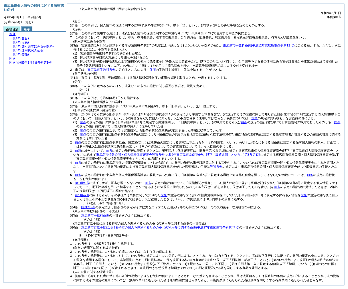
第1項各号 (82, 183)
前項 (153, 69)
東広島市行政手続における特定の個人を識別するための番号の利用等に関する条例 (160, 227)
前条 (254, 118)
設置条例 (216, 166)
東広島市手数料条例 (258, 45)
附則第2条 (88, 207)
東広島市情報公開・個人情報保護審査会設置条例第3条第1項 (178, 154)
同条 (337, 122)
